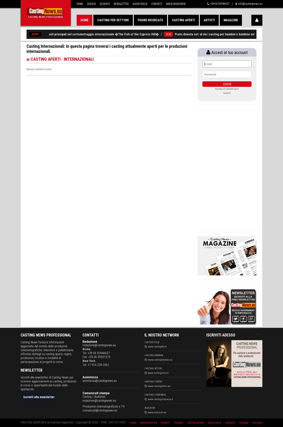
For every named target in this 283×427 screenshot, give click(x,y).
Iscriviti (105, 3)
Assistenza (140, 3)
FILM (170, 34)
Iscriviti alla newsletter (39, 397)
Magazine (231, 20)
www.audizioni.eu (157, 412)
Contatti (156, 3)
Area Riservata (176, 3)
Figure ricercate (150, 20)
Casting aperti (183, 20)
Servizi (91, 3)
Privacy (165, 422)
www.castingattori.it (158, 372)
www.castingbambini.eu (160, 359)
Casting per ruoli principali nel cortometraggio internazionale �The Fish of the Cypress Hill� (97, 34)
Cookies (178, 422)
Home (80, 3)
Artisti (209, 20)
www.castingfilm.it (157, 346)
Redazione (90, 342)
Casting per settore (113, 20)
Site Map (257, 422)
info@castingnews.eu (250, 3)
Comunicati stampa (96, 393)
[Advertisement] (227, 168)
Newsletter (121, 3)
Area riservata (148, 422)
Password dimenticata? (227, 88)
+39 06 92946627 (219, 3)
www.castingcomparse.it (160, 399)
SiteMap (244, 422)
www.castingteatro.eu (159, 386)
